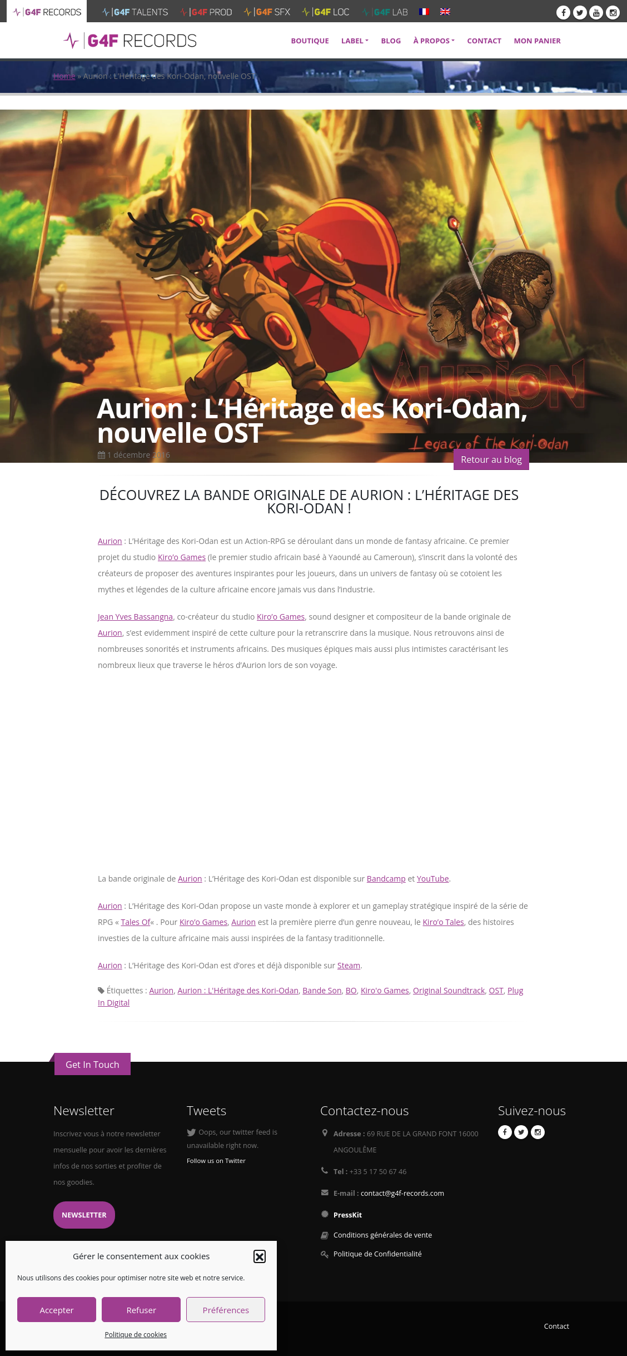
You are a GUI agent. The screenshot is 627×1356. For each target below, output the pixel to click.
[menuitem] (424, 11)
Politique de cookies (135, 1334)
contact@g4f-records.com (402, 1193)
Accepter (56, 1309)
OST (496, 990)
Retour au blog (491, 459)
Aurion (110, 541)
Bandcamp (386, 878)
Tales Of (135, 922)
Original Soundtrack (449, 990)
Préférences (226, 1309)
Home (64, 76)
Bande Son (321, 990)
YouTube (433, 878)
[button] (259, 1255)
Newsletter (84, 1215)
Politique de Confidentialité (378, 1254)
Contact (556, 1326)
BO (351, 990)
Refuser (141, 1309)
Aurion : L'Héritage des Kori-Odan (237, 990)
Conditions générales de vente (383, 1235)
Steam (348, 965)
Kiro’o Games (182, 557)
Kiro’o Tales (443, 922)
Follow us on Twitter (216, 1160)
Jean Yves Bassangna (135, 616)
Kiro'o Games (385, 990)
